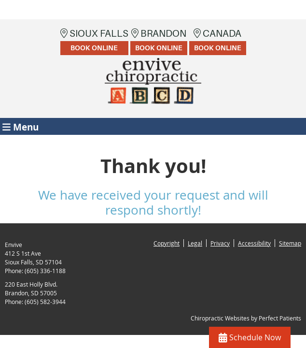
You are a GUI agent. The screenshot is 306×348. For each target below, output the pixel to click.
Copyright (166, 243)
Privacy (220, 243)
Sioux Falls (94, 41)
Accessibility (254, 243)
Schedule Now (250, 337)
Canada (217, 41)
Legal (195, 243)
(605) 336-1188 (45, 271)
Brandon (158, 41)
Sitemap (290, 243)
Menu (20, 126)
